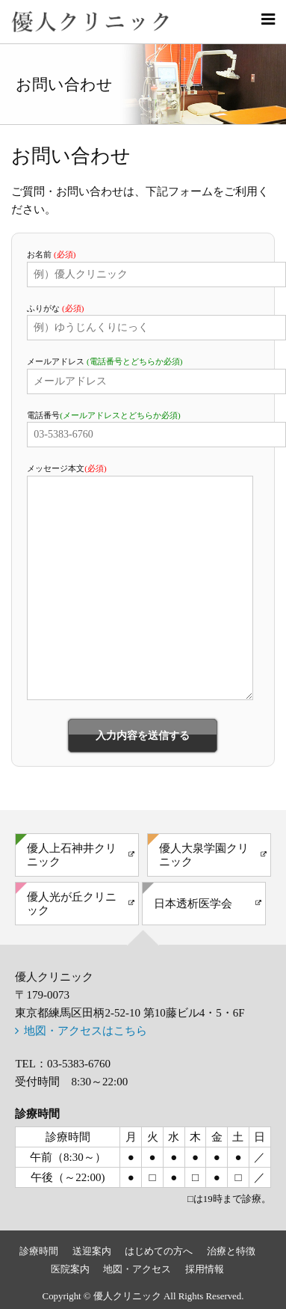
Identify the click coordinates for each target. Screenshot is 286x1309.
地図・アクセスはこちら (85, 1031)
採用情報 (204, 1269)
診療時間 (38, 1251)
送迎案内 (91, 1251)
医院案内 (70, 1269)
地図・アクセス (137, 1269)
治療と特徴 (231, 1251)
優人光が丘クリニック (71, 903)
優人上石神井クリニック (71, 855)
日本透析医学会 (193, 904)
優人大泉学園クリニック (204, 855)
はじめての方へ (159, 1251)
